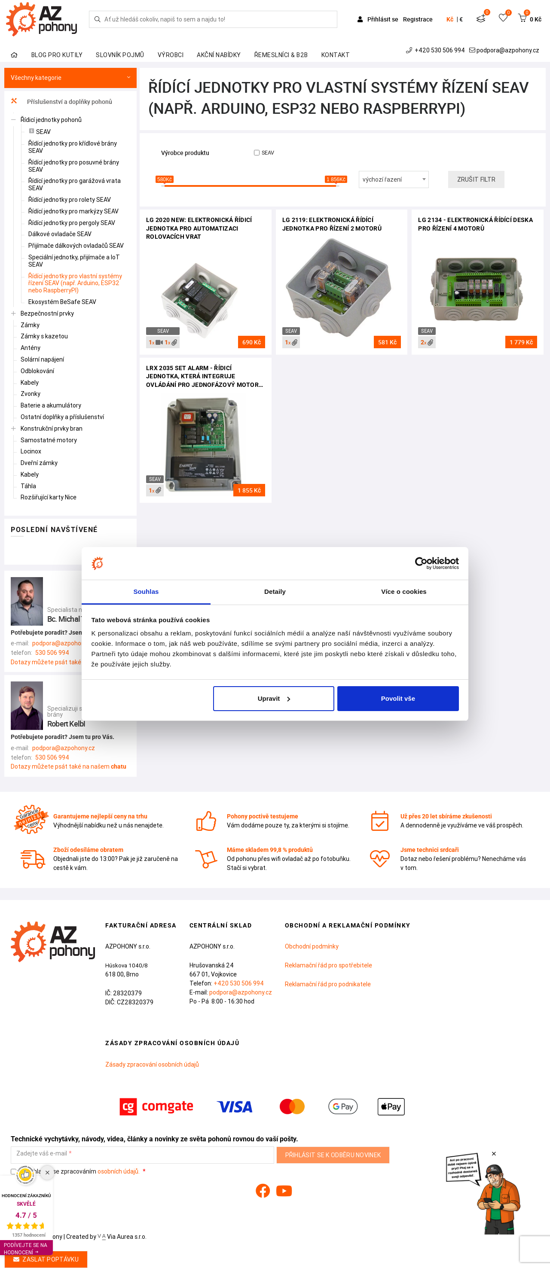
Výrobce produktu (185, 153)
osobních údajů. (119, 1171)
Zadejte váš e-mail (41, 1153)
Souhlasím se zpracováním (76, 1171)
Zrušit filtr (476, 179)
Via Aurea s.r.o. (122, 1237)
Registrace (418, 19)
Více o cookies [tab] (404, 591)
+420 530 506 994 (436, 50)
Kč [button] (449, 19)
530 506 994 (52, 653)
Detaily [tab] (275, 591)
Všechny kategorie (70, 78)
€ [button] (461, 19)
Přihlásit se (379, 19)
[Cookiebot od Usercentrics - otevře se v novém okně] (421, 563)
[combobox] (394, 179)
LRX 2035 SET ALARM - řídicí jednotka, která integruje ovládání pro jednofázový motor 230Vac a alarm (202, 377)
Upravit (274, 698)
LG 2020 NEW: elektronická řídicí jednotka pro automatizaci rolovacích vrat (199, 228)
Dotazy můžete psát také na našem (68, 662)
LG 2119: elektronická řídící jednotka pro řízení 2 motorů (332, 224)
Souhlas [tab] (146, 591)
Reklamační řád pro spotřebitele (328, 965)
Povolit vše (398, 698)
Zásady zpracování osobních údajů (152, 1064)
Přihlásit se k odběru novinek (333, 1155)
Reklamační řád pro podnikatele (328, 984)
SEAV (264, 152)
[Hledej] (97, 19)
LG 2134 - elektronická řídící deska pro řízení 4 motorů (475, 224)
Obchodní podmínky (312, 946)
